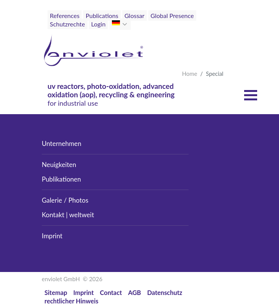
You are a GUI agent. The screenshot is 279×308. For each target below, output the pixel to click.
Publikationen (61, 179)
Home (189, 73)
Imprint (52, 236)
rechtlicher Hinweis (71, 301)
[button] (125, 24)
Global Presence (172, 15)
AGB (134, 292)
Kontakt (53, 215)
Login (98, 24)
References (64, 15)
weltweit (81, 215)
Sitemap (55, 292)
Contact (111, 292)
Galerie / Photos (65, 200)
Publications (101, 15)
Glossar (134, 15)
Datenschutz (164, 292)
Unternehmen (61, 143)
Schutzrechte (67, 24)
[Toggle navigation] (220, 30)
